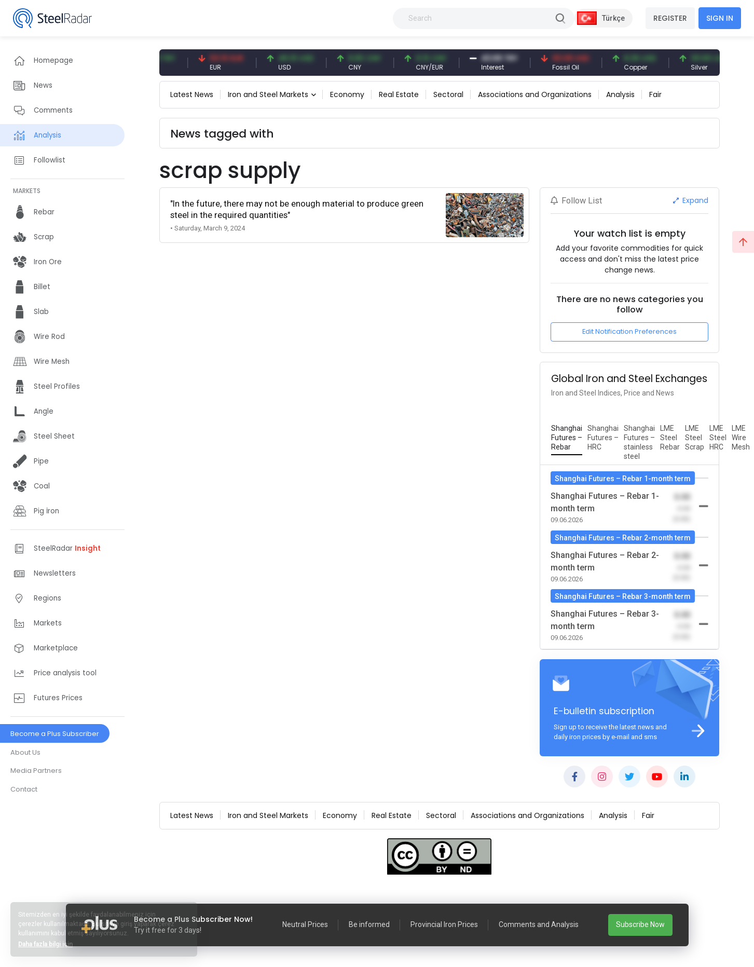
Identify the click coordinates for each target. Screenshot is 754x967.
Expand (691, 200)
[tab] (566, 438)
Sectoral (448, 94)
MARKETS (26, 190)
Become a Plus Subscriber (54, 734)
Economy (347, 94)
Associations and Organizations (535, 94)
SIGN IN (719, 18)
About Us (25, 752)
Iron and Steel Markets (268, 94)
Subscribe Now (640, 924)
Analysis (620, 94)
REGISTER (670, 18)
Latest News (191, 94)
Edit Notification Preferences (629, 331)
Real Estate (399, 94)
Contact (23, 789)
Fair (655, 94)
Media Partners (36, 770)
